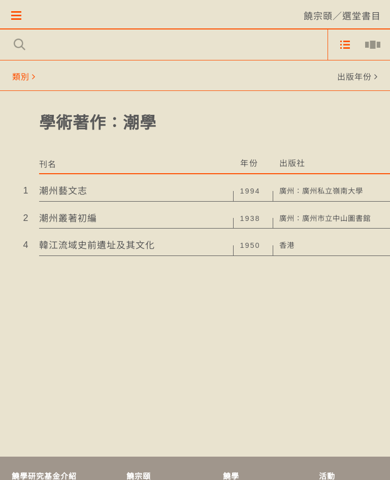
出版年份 (354, 77)
